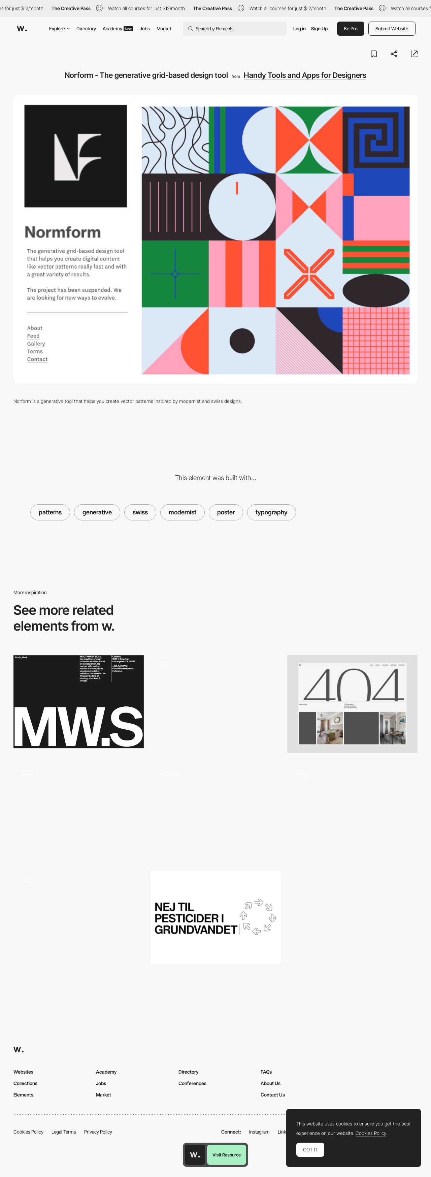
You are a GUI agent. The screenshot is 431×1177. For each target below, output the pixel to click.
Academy (118, 28)
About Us (270, 1083)
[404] (352, 704)
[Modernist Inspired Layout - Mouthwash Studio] (78, 701)
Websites (23, 1072)
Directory (86, 28)
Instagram (259, 1132)
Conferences (192, 1083)
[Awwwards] (22, 28)
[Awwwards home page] (195, 1155)
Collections (25, 1083)
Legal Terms (64, 1132)
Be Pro (351, 28)
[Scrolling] (352, 812)
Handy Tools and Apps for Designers (305, 75)
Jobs (145, 28)
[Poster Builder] (216, 812)
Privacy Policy (98, 1132)
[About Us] (216, 704)
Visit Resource (226, 1154)
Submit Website (391, 28)
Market (164, 28)
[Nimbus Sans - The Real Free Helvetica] (216, 917)
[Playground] (78, 919)
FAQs (266, 1072)
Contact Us (273, 1095)
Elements (23, 1095)
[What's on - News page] (78, 812)
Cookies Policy (28, 1132)
